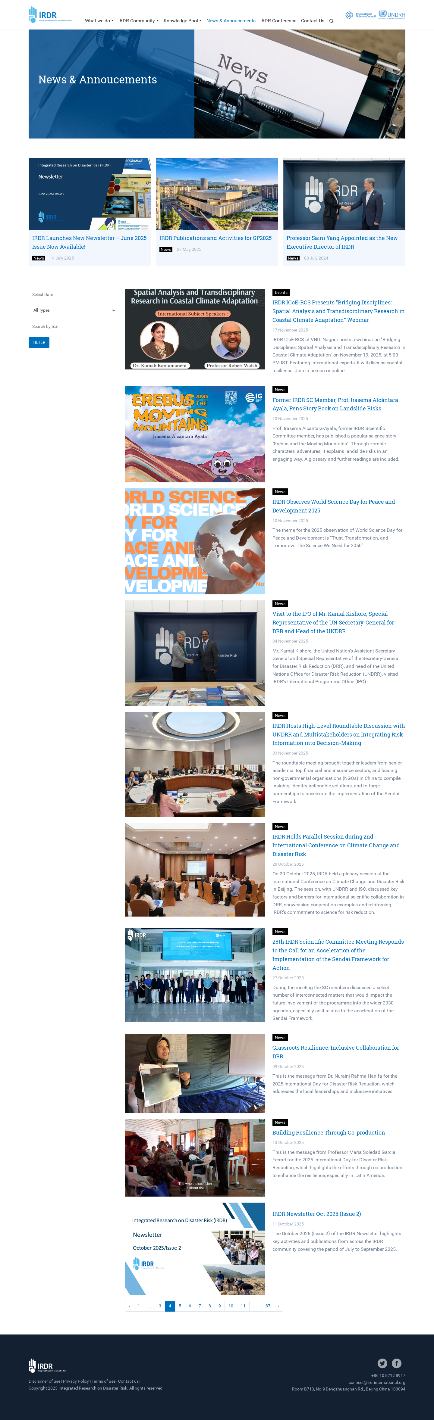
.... (255, 1306)
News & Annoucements (231, 20)
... (149, 1306)
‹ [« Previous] (129, 1306)
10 (230, 1306)
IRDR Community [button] (136, 20)
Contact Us (312, 20)
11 (243, 1306)
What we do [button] (97, 20)
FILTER (39, 342)
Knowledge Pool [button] (181, 20)
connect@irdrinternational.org (377, 1382)
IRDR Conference (278, 20)
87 (268, 1306)
